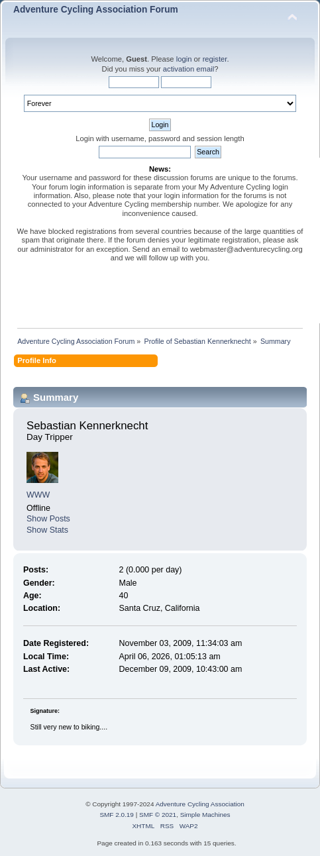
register (215, 59)
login (184, 59)
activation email (188, 69)
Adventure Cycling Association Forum (95, 10)
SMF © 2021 (157, 814)
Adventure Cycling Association (200, 804)
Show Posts (48, 518)
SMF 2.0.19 (116, 814)
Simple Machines (205, 814)
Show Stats (47, 530)
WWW (38, 495)
